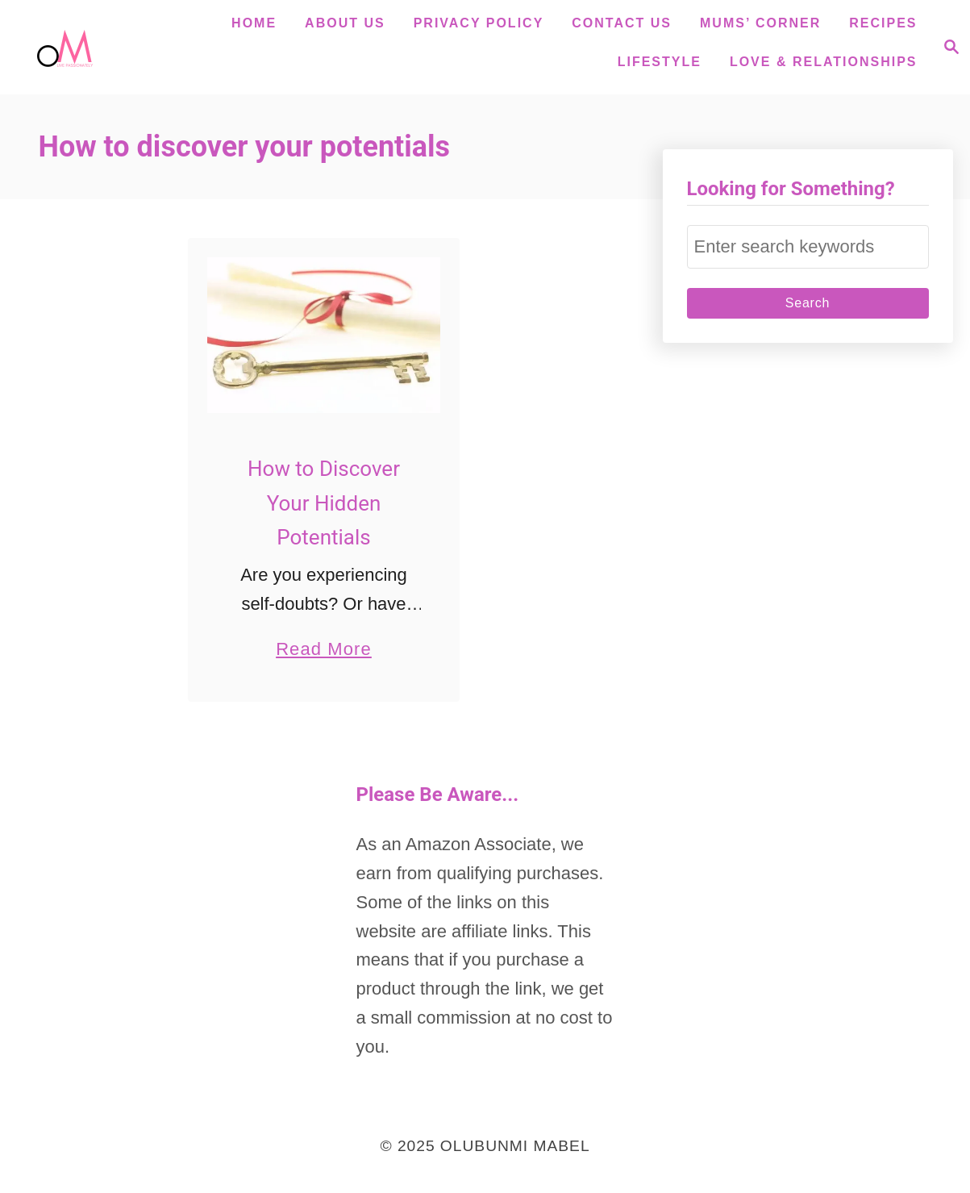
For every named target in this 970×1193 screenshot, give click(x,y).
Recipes (883, 23)
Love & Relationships (824, 62)
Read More (324, 649)
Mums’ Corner (760, 23)
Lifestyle (659, 62)
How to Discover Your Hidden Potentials (324, 503)
